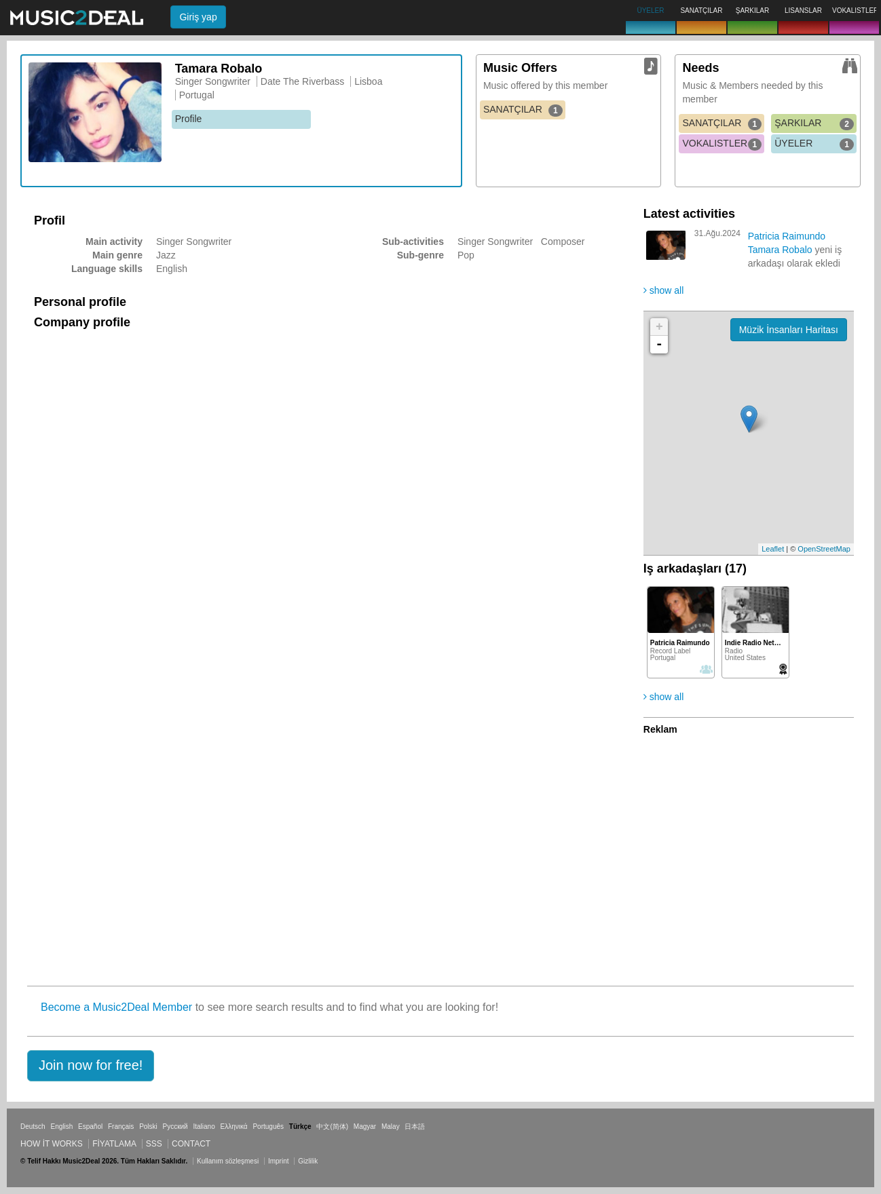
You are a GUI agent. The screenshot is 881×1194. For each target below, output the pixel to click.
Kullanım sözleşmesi (228, 1161)
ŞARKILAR (814, 123)
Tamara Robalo (780, 249)
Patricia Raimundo (786, 236)
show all (663, 290)
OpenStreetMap (824, 549)
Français (121, 1126)
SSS (154, 1144)
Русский (175, 1126)
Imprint (278, 1161)
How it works (51, 1144)
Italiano (203, 1126)
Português (268, 1126)
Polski (148, 1126)
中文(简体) (332, 1126)
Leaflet (773, 549)
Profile (188, 118)
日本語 (415, 1126)
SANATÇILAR (523, 110)
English (61, 1126)
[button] (90, 1065)
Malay (390, 1126)
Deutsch (32, 1126)
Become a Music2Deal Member (116, 1007)
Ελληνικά (234, 1126)
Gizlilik (308, 1161)
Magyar (365, 1126)
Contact (191, 1144)
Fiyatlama (114, 1144)
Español (90, 1126)
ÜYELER (814, 144)
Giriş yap (198, 17)
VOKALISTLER (722, 144)
